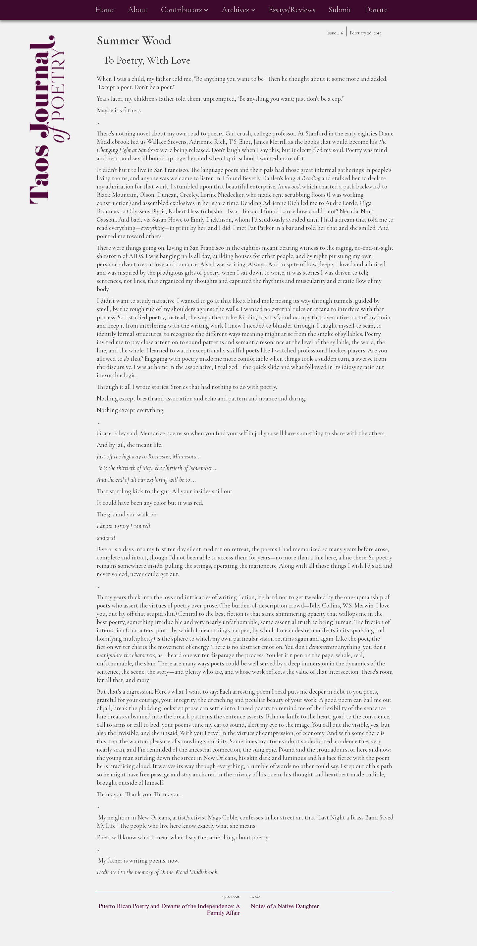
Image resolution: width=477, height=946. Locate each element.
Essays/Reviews (292, 10)
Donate (376, 10)
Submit (340, 10)
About (138, 10)
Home (105, 10)
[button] (184, 10)
